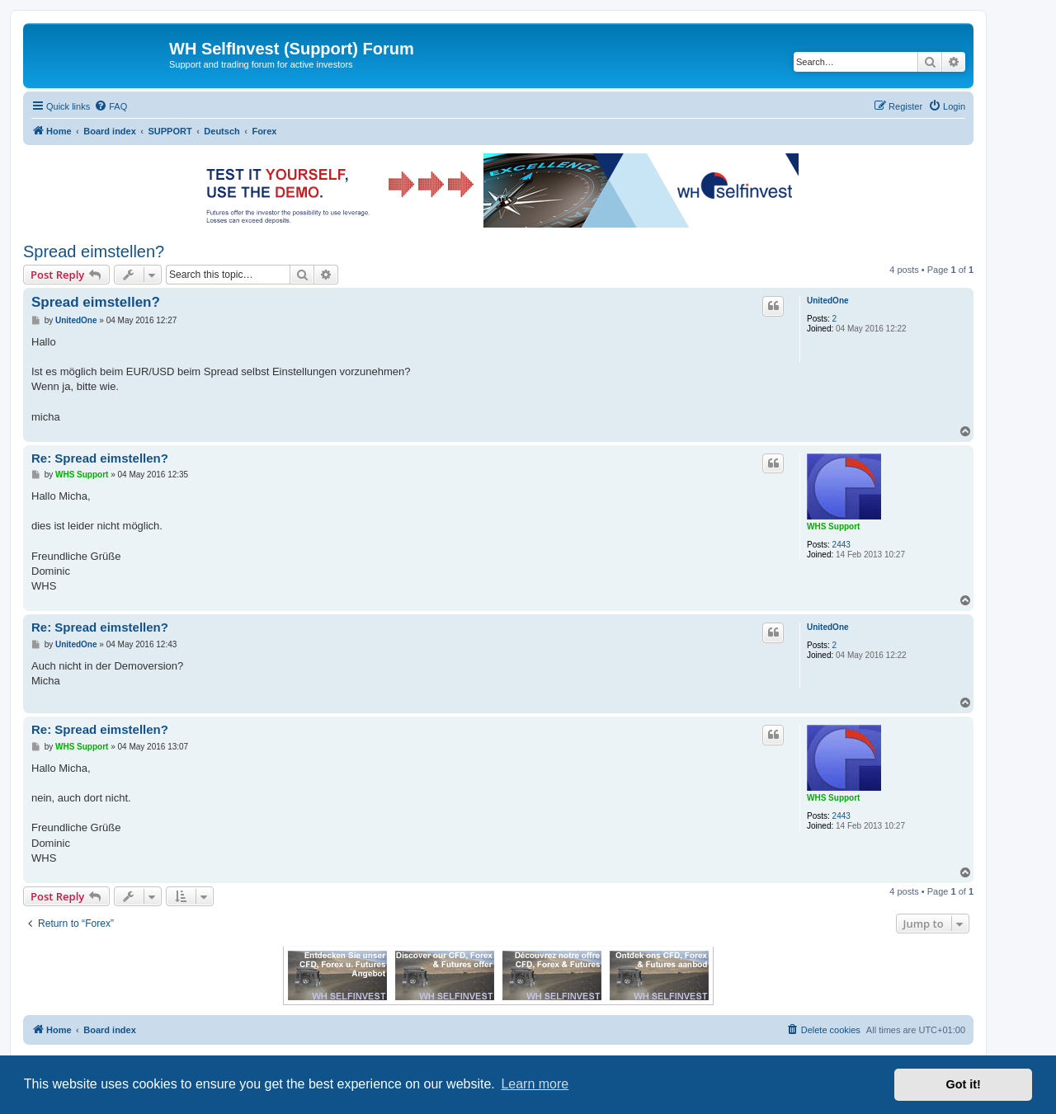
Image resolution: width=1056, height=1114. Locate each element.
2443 (841, 544)
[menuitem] (110, 106)
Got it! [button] (963, 1084)
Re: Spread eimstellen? (99, 458)
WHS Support (833, 526)
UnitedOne (828, 300)
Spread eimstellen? (93, 251)
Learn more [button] (534, 1084)
